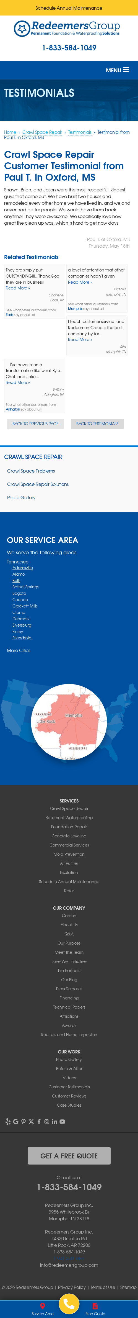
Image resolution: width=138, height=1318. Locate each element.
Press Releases (69, 988)
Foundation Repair (69, 826)
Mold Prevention (69, 854)
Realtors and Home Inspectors (69, 1034)
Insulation (69, 872)
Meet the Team (69, 952)
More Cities (18, 650)
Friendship (22, 637)
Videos (69, 1077)
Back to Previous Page (35, 423)
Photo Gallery (21, 497)
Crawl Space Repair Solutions (38, 484)
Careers (69, 915)
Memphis (75, 308)
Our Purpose (69, 943)
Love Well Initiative (69, 961)
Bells (16, 580)
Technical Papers (69, 1007)
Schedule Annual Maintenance (69, 7)
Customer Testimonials (69, 1086)
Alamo (18, 574)
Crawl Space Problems (31, 470)
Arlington (13, 409)
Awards (69, 1025)
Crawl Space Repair (33, 457)
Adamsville (22, 567)
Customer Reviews (69, 1096)
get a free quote (69, 1155)
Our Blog (69, 979)
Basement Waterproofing (69, 817)
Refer (69, 890)
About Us (69, 924)
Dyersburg (21, 625)
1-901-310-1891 (69, 1258)
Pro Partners (69, 970)
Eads (9, 314)
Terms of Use (103, 1287)
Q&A (69, 934)
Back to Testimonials (97, 423)
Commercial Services (69, 845)
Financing (69, 998)
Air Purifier (69, 863)
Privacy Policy (72, 1287)
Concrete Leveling (69, 836)
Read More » (18, 288)
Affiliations (69, 1016)
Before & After (69, 1068)
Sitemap (128, 1287)
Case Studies (69, 1105)
